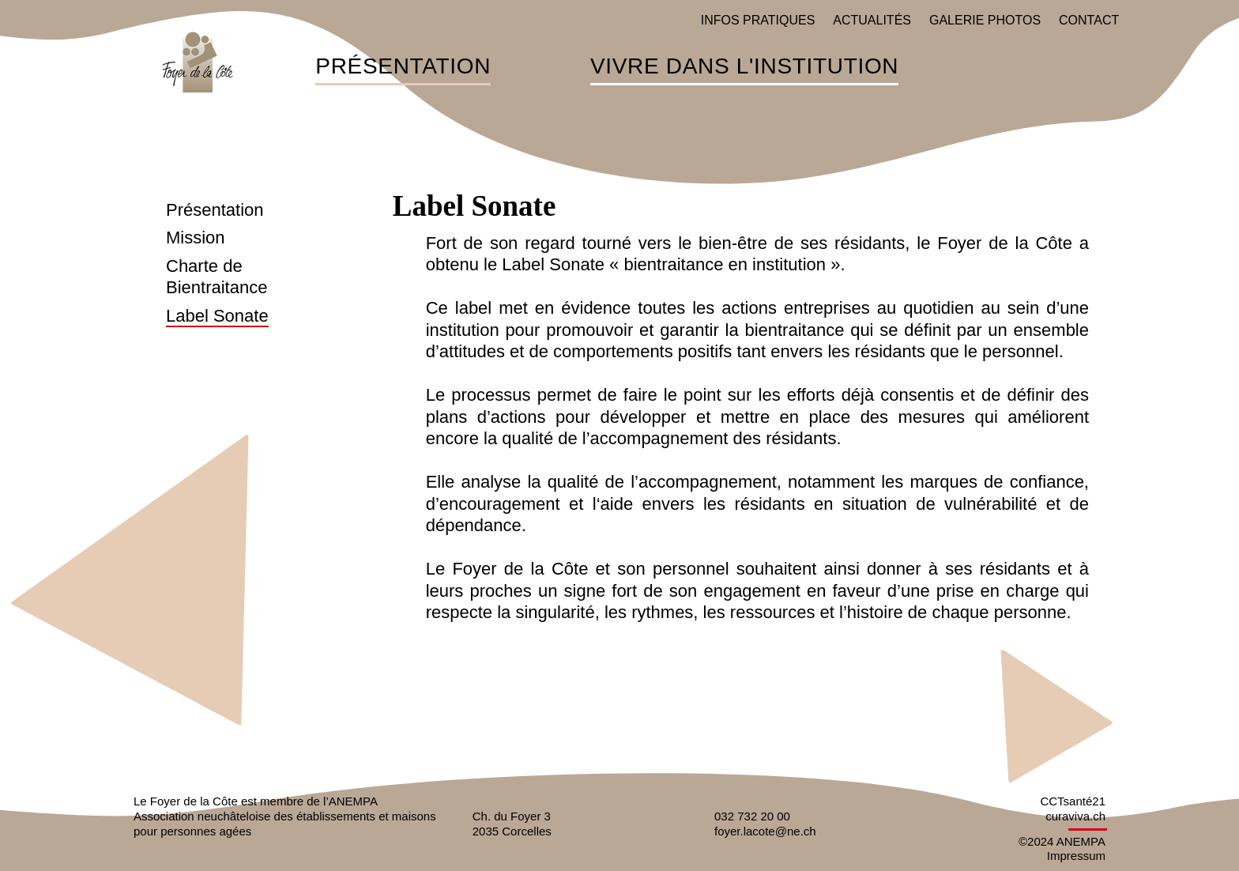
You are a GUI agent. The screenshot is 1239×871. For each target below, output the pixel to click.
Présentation (403, 66)
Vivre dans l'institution (744, 66)
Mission (195, 237)
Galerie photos (985, 20)
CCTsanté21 (1072, 801)
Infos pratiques (758, 20)
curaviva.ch (1075, 816)
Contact (1089, 20)
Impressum (1076, 855)
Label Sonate (217, 316)
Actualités (872, 20)
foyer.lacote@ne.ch (765, 831)
